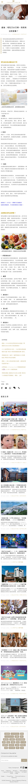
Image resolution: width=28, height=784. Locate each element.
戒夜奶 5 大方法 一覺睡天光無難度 (11, 202)
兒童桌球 (7, 733)
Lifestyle (14, 562)
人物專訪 (12, 739)
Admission (23, 495)
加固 (22, 733)
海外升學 (11, 745)
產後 (2, 384)
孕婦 (18, 742)
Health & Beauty (17, 462)
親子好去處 (11, 747)
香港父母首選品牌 (20, 739)
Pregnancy (16, 34)
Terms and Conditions (20, 776)
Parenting (15, 693)
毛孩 (22, 747)
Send (24, 760)
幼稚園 (13, 742)
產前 (8, 742)
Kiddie (16, 773)
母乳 (7, 384)
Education (15, 495)
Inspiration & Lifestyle (19, 429)
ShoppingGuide (9, 736)
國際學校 (5, 745)
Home (2, 770)
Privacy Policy (10, 776)
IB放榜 (17, 745)
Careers (2, 776)
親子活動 (21, 562)
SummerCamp (15, 733)
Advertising (14, 777)
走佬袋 (16, 736)
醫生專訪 (6, 739)
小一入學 (23, 742)
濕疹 (6, 747)
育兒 (22, 736)
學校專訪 (23, 745)
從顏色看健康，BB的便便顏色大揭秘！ (12, 204)
